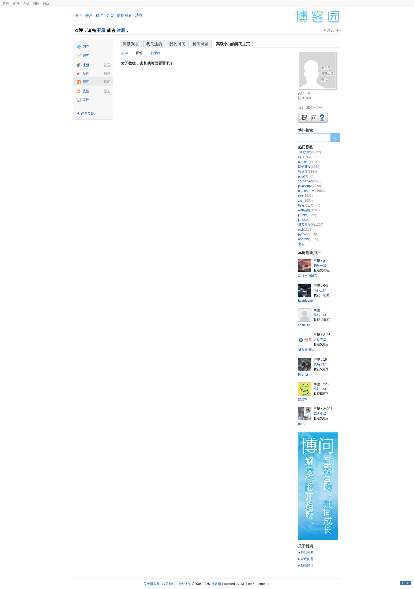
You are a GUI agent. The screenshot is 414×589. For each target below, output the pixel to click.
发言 (107, 65)
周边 (36, 3)
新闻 (16, 3)
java (305, 176)
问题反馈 (87, 114)
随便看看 (124, 15)
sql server (309, 181)
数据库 (307, 171)
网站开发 (309, 167)
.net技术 (309, 152)
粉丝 (99, 15)
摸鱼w (302, 399)
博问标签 (201, 44)
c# (305, 157)
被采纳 (155, 53)
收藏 (86, 91)
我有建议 (307, 566)
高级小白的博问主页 (233, 44)
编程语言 (309, 205)
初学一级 (320, 266)
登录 (101, 30)
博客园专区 (310, 225)
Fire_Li (303, 374)
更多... (302, 244)
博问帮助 (307, 552)
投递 (107, 73)
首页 (6, 3)
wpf (305, 229)
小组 (86, 65)
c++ (305, 196)
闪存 (86, 47)
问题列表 (131, 44)
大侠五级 (320, 340)
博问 (86, 82)
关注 (89, 15)
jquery (307, 215)
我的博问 (178, 44)
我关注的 (154, 44)
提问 (107, 82)
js (304, 220)
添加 (107, 91)
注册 (120, 30)
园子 (78, 15)
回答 (139, 53)
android (308, 239)
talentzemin (306, 300)
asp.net (309, 162)
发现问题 (307, 559)
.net (305, 200)
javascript (309, 186)
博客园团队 (306, 350)
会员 (26, 3)
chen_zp (304, 325)
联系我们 (168, 584)
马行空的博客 (307, 276)
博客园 (216, 584)
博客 (86, 56)
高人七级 (320, 414)
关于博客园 (152, 584)
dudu (301, 424)
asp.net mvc (311, 191)
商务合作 (184, 584)
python (307, 234)
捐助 (46, 3)
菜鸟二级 (320, 315)
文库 (86, 99)
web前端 (309, 210)
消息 (138, 15)
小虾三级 (320, 290)
